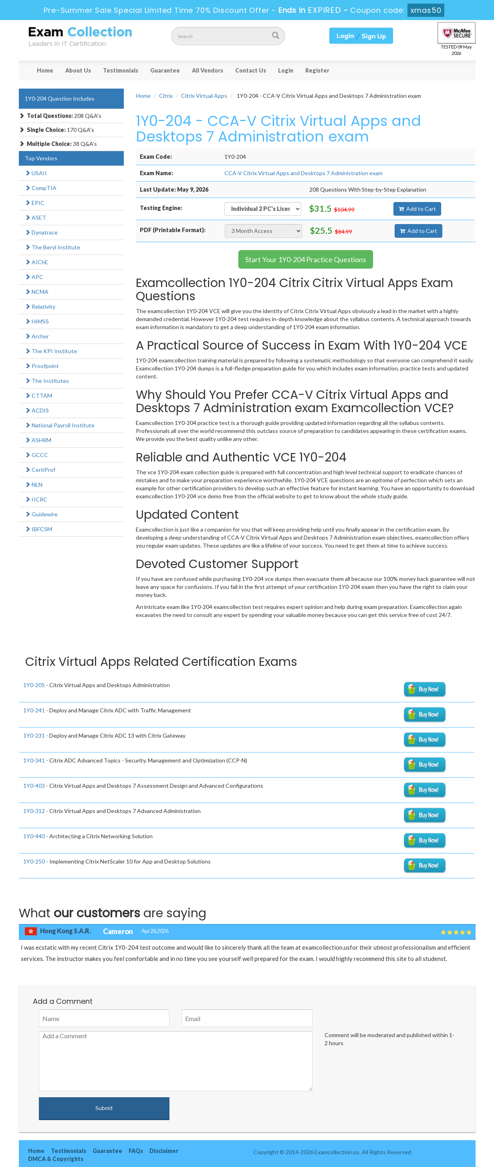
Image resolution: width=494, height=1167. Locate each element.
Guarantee (165, 70)
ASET (35, 217)
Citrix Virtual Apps (204, 95)
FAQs (136, 1150)
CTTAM (38, 395)
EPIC (34, 202)
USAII (36, 173)
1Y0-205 (34, 685)
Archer (37, 336)
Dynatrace (41, 232)
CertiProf (40, 469)
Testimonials (120, 70)
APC (34, 276)
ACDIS (37, 410)
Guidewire (41, 514)
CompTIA (40, 187)
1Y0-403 (34, 785)
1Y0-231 (34, 735)
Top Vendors (41, 158)
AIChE (36, 262)
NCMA (36, 291)
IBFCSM (38, 529)
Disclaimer (163, 1150)
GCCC (36, 454)
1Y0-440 (34, 836)
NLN (33, 484)
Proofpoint (42, 365)
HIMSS (37, 321)
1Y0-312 (34, 810)
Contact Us (250, 70)
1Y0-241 (34, 710)
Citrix (166, 95)
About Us (78, 70)
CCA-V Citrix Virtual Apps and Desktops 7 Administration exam (303, 173)
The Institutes (47, 380)
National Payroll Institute (60, 425)
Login (285, 70)
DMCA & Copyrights (55, 1158)
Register (317, 70)
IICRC (36, 499)
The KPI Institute (51, 351)
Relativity (40, 306)
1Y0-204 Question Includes (60, 98)
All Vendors (207, 70)
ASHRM (38, 440)
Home (45, 70)
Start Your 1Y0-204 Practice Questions (305, 259)
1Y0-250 (34, 861)
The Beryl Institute (52, 247)
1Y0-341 (34, 760)
